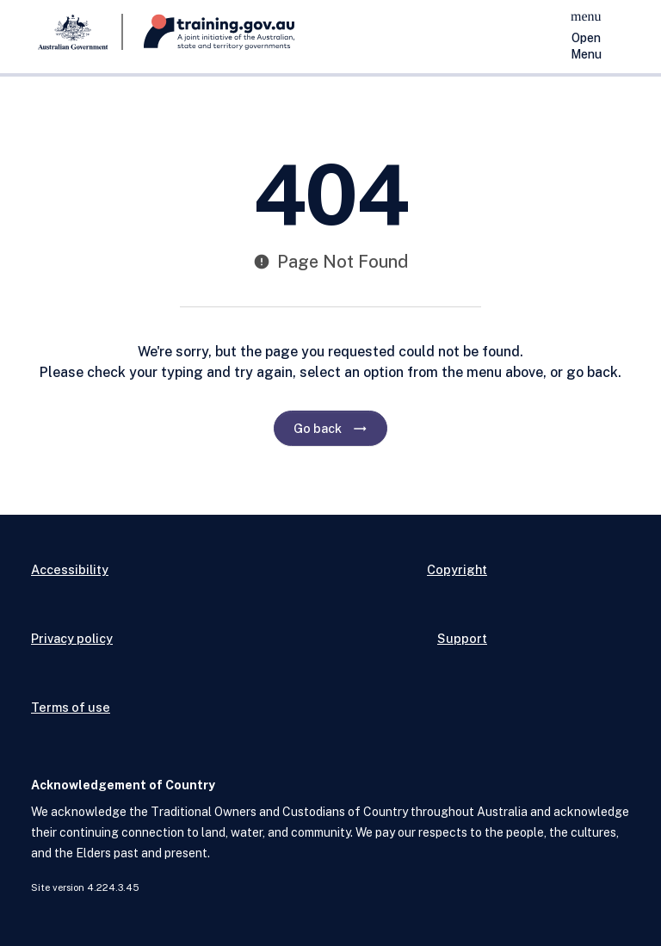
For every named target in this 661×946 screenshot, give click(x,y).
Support (462, 638)
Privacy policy (72, 638)
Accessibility (69, 569)
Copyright (457, 569)
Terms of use (70, 707)
